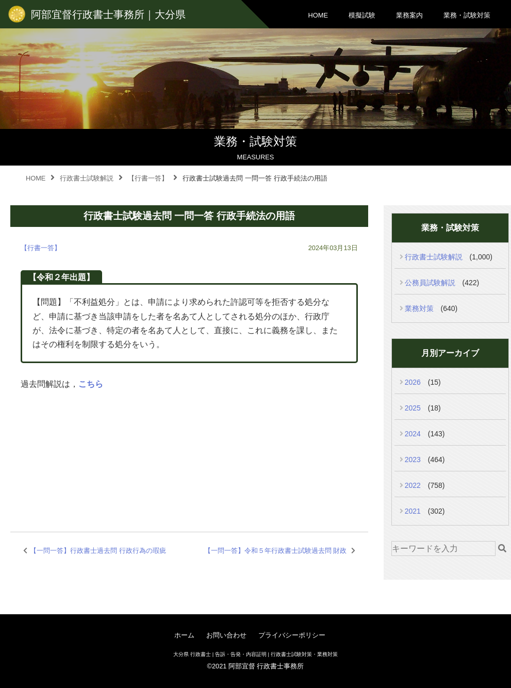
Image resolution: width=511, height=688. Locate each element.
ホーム (184, 635)
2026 (413, 382)
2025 (413, 408)
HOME (318, 15)
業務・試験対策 (466, 15)
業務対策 (419, 308)
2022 (413, 485)
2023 (413, 459)
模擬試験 (362, 15)
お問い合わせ (226, 635)
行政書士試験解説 (434, 257)
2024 (413, 434)
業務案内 (409, 15)
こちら (90, 384)
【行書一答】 (41, 248)
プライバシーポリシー (291, 635)
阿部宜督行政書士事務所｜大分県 (108, 14)
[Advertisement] (186, 448)
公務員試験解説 (430, 283)
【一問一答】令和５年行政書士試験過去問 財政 (275, 550)
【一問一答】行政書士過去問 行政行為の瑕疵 (98, 550)
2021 (413, 511)
